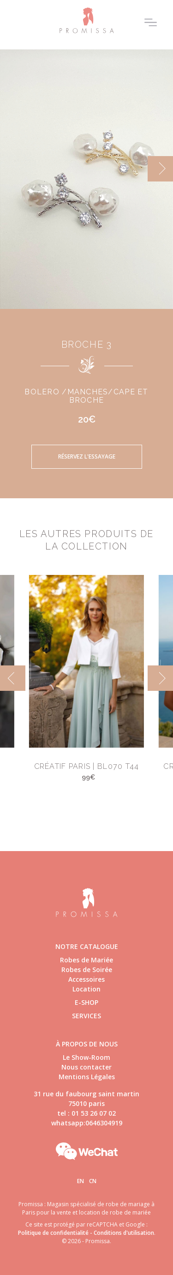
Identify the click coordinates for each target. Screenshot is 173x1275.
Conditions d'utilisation (124, 1233)
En (80, 1181)
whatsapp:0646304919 (86, 1122)
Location (86, 989)
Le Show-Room (86, 1057)
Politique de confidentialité (53, 1233)
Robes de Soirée (86, 969)
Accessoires (86, 979)
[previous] (12, 678)
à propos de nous (87, 1043)
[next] (160, 168)
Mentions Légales (87, 1076)
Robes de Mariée (86, 959)
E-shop (86, 1002)
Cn (92, 1181)
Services (86, 1015)
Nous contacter (86, 1067)
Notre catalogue (86, 946)
